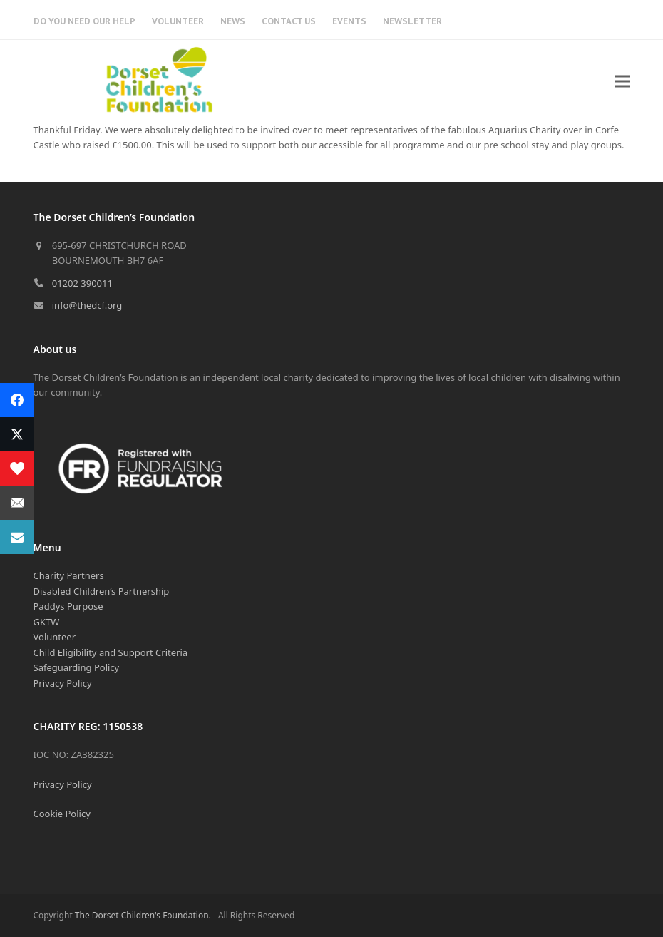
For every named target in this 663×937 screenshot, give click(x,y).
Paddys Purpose (68, 606)
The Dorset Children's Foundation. (143, 915)
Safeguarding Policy (77, 667)
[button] (622, 81)
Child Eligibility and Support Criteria (111, 652)
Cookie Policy (62, 813)
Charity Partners (69, 575)
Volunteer (55, 636)
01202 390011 (82, 283)
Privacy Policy (63, 683)
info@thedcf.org (87, 305)
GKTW (47, 621)
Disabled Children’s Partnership (102, 591)
